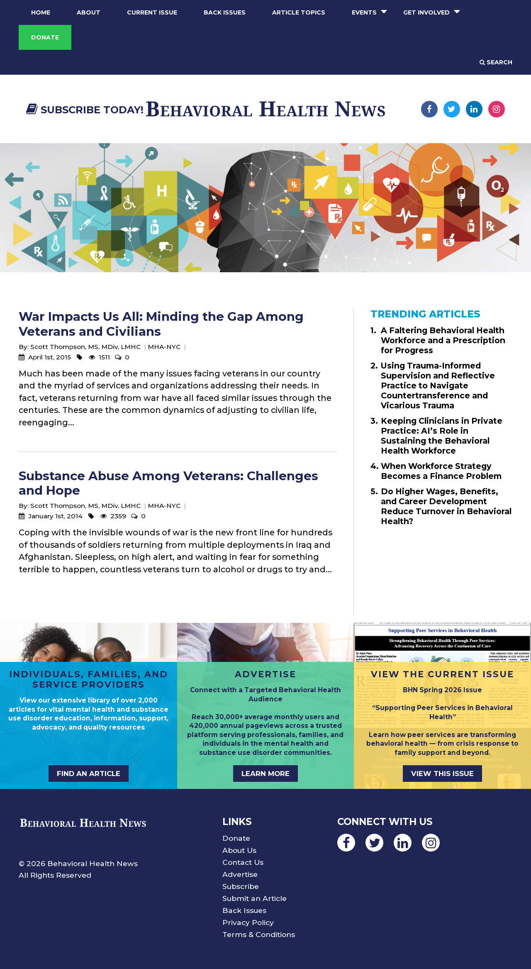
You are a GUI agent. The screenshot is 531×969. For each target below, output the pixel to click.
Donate (45, 37)
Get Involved (426, 12)
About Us (239, 850)
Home (40, 12)
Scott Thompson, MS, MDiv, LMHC (85, 347)
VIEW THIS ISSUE (442, 773)
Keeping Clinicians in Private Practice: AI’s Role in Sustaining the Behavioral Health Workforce (441, 436)
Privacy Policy (248, 922)
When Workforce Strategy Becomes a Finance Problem (441, 471)
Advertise (240, 874)
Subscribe (240, 886)
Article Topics (298, 12)
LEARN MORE (265, 773)
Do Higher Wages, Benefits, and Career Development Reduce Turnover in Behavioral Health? (446, 506)
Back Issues (225, 12)
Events (364, 12)
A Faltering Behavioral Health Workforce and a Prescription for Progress (443, 340)
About (88, 12)
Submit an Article (254, 898)
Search (496, 62)
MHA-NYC (164, 347)
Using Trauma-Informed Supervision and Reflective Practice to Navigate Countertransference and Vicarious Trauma (438, 385)
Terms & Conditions (258, 934)
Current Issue (152, 12)
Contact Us (242, 862)
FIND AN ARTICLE (88, 773)
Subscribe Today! (85, 110)
